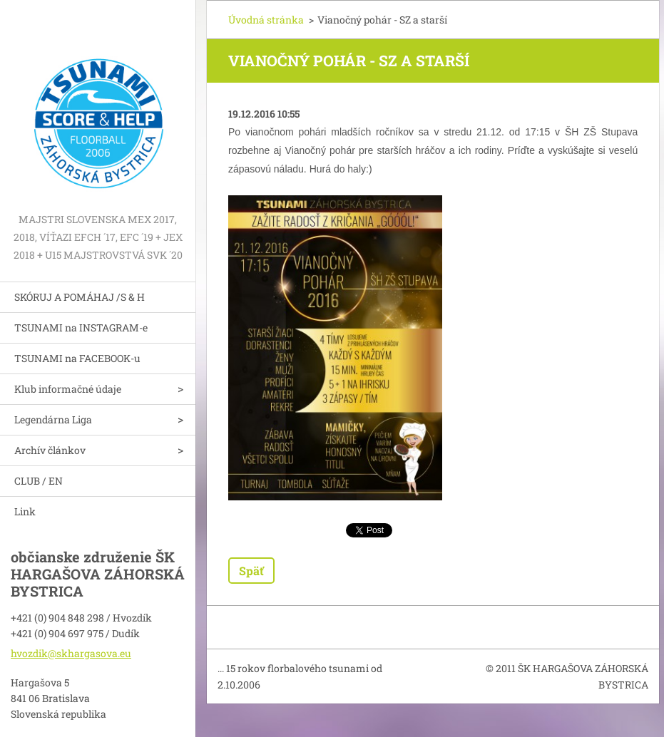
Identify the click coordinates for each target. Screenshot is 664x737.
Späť (251, 570)
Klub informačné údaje (67, 389)
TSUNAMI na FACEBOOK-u (77, 358)
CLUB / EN (38, 481)
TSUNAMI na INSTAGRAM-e (81, 327)
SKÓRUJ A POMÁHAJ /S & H (79, 297)
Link (25, 511)
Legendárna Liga (53, 419)
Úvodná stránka (266, 19)
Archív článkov (50, 450)
